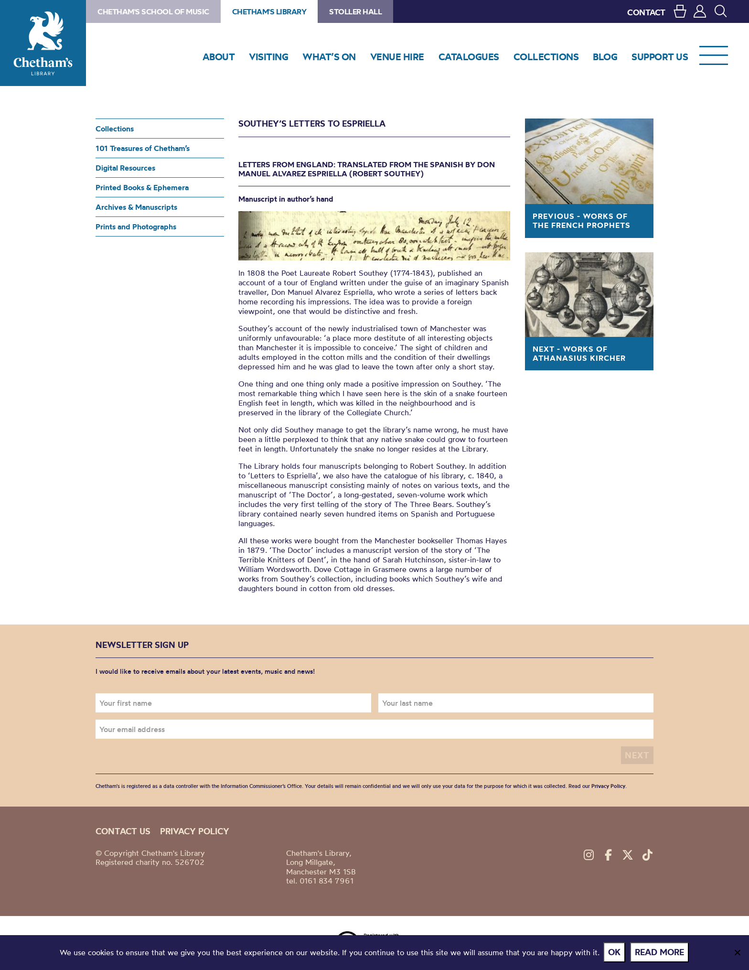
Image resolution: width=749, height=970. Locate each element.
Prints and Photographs (136, 226)
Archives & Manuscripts (136, 207)
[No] (737, 953)
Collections (115, 128)
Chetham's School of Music (153, 11)
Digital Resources (125, 167)
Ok (615, 952)
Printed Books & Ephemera (142, 187)
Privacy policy (194, 831)
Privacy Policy (608, 786)
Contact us (123, 831)
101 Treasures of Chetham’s (143, 148)
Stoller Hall (355, 11)
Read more (660, 952)
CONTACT (646, 12)
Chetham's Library (43, 43)
